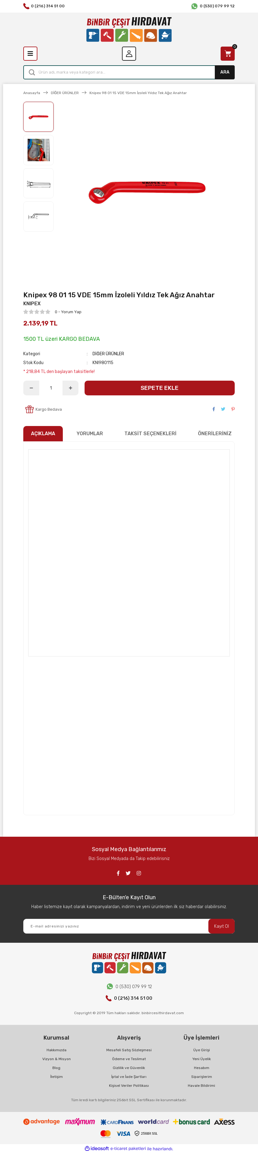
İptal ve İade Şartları (128, 1077)
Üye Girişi (201, 1050)
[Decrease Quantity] (31, 388)
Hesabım (201, 1068)
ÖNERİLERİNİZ (215, 433)
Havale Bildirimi (201, 1085)
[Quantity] (51, 388)
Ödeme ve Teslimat (129, 1059)
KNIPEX (32, 303)
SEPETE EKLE (160, 387)
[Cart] (228, 54)
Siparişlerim (201, 1077)
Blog (56, 1068)
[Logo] (129, 29)
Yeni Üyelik (201, 1059)
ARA (225, 72)
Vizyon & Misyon (56, 1059)
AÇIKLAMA (43, 433)
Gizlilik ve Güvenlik (129, 1068)
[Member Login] (129, 54)
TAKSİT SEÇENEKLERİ (150, 433)
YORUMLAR (90, 433)
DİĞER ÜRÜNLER (108, 353)
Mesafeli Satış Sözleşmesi (129, 1050)
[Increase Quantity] (70, 388)
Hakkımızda (56, 1050)
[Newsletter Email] (129, 926)
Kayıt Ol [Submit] (221, 926)
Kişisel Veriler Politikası (129, 1085)
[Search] (129, 72)
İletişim (56, 1077)
